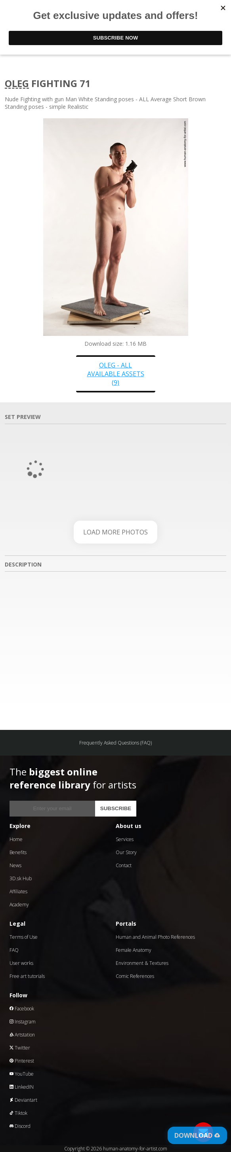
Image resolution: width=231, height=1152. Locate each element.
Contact (124, 865)
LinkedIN (22, 1087)
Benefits (18, 852)
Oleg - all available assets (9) (115, 374)
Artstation (22, 1034)
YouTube (22, 1074)
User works (21, 963)
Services (125, 839)
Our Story (126, 852)
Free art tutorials (27, 976)
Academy (19, 904)
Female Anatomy (133, 950)
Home (16, 839)
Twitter (20, 1047)
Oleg (17, 83)
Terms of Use (24, 937)
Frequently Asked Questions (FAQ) (115, 742)
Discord (20, 1126)
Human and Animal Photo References (155, 937)
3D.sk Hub (21, 878)
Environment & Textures (142, 963)
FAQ (14, 950)
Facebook (22, 1008)
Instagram (23, 1021)
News (15, 865)
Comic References (135, 976)
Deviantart (23, 1100)
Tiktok (18, 1113)
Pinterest (22, 1060)
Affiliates (18, 891)
